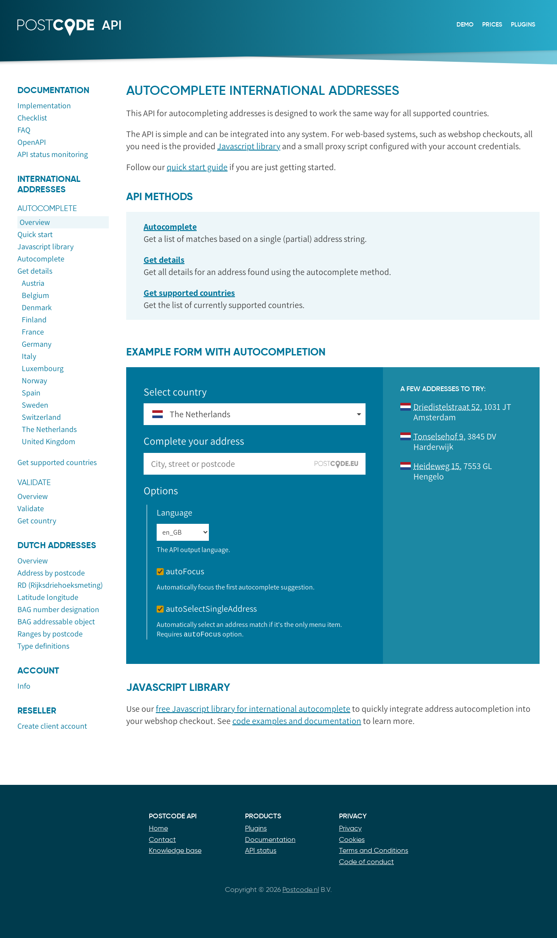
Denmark (37, 307)
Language (174, 512)
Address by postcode (51, 573)
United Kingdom (48, 441)
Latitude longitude (47, 597)
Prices (492, 24)
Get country (36, 521)
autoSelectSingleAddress (207, 608)
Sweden (35, 405)
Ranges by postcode (50, 634)
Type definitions (43, 646)
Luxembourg (43, 368)
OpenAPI (31, 142)
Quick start (35, 234)
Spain (31, 393)
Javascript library (45, 246)
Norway (34, 380)
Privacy (350, 828)
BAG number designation (58, 609)
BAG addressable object (56, 621)
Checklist (32, 118)
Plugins (523, 24)
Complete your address (194, 441)
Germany (36, 344)
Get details (34, 271)
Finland (34, 320)
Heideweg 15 (436, 466)
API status (260, 850)
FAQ (23, 130)
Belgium (35, 295)
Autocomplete (40, 259)
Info (23, 686)
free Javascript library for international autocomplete (253, 709)
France (33, 332)
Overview (35, 222)
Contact (162, 839)
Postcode (51, 36)
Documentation (270, 839)
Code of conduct (366, 862)
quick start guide (197, 167)
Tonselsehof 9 (438, 436)
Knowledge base (175, 850)
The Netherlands (49, 429)
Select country (175, 391)
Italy (29, 356)
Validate (30, 508)
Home (158, 828)
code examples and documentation (296, 721)
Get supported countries (57, 462)
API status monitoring (52, 154)
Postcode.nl (300, 889)
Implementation (44, 106)
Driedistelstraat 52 (446, 407)
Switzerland (41, 417)
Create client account (52, 726)
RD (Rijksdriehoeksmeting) (60, 585)
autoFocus (180, 571)
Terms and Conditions (373, 850)
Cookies (352, 839)
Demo (464, 24)
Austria (33, 283)
